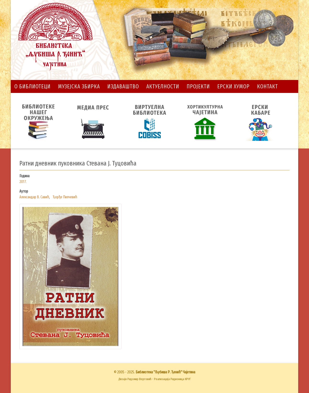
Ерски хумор (233, 86)
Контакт (267, 86)
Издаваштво (123, 86)
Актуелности (162, 86)
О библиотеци (32, 86)
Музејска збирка (79, 86)
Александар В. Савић (34, 197)
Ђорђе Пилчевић (65, 197)
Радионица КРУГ (181, 379)
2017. (23, 181)
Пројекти (198, 86)
